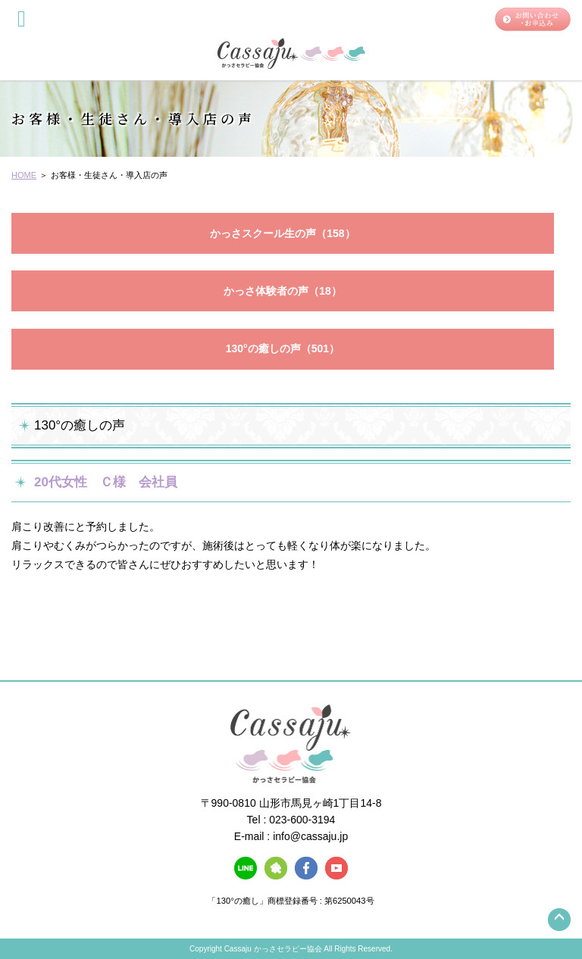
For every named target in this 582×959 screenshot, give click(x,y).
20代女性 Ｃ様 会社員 (105, 482)
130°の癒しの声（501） (283, 348)
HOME (23, 175)
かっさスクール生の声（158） (282, 233)
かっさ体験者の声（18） (283, 291)
